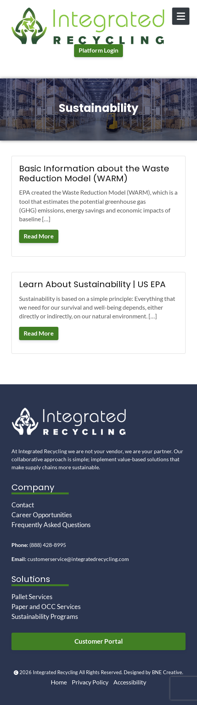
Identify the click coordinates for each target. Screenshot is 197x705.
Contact (22, 505)
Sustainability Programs (44, 616)
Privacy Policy (90, 682)
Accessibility (129, 682)
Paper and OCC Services (46, 607)
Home (59, 682)
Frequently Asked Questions (50, 525)
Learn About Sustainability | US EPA (92, 284)
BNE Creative (167, 672)
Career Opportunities (41, 515)
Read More (39, 236)
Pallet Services (31, 597)
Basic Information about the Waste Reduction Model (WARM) (94, 173)
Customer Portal (98, 641)
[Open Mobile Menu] (180, 16)
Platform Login (98, 50)
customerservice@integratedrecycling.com (78, 559)
